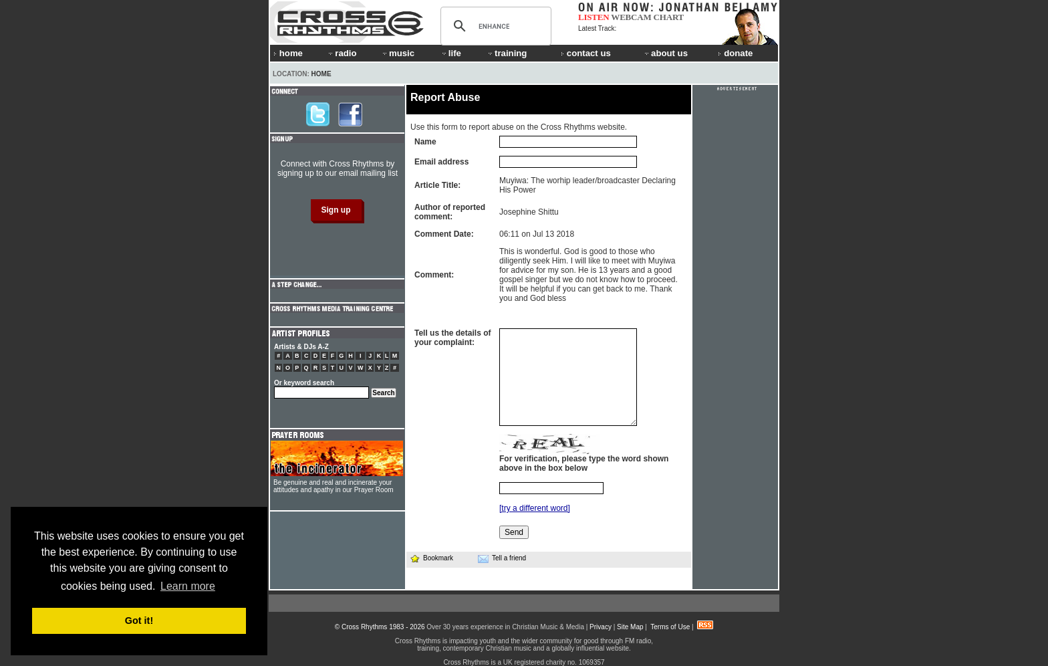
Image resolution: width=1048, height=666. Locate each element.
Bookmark (431, 558)
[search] (494, 26)
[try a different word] (534, 508)
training (507, 53)
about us (665, 53)
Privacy (601, 627)
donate (735, 53)
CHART (669, 17)
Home (321, 74)
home (288, 53)
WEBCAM (631, 17)
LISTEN (594, 17)
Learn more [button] (187, 586)
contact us (586, 53)
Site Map (630, 627)
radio (341, 53)
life (450, 53)
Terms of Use (670, 627)
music (397, 53)
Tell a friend (502, 558)
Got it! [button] (139, 620)
